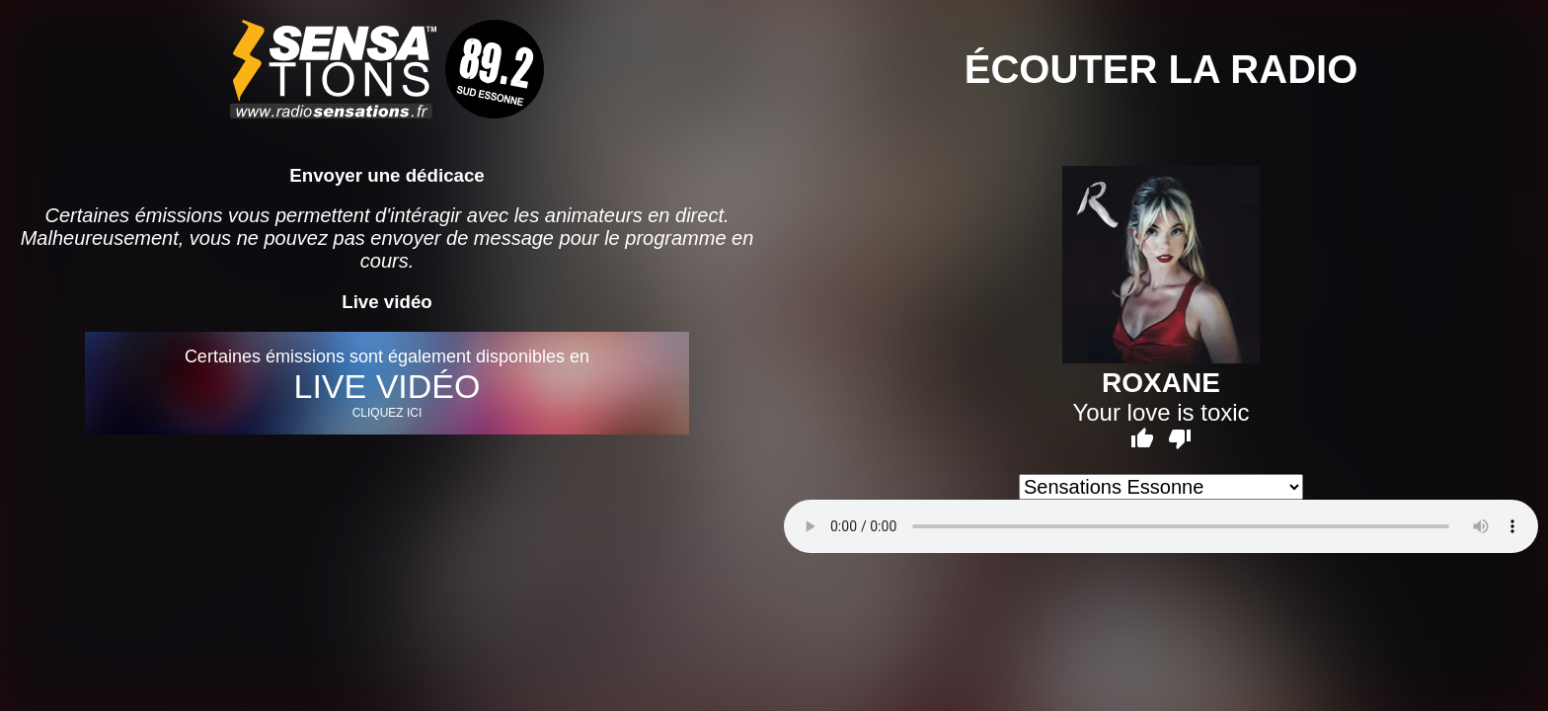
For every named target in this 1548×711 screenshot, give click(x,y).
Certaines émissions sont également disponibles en (386, 383)
